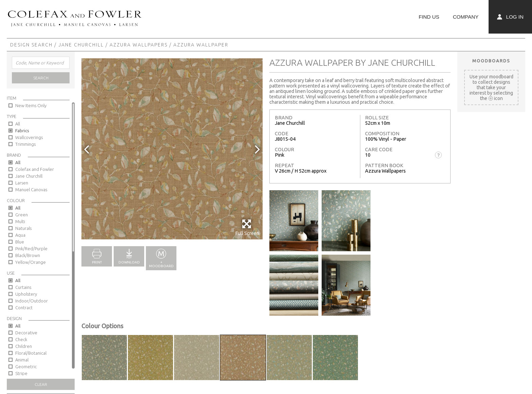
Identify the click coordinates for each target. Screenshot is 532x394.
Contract (24, 307)
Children (23, 346)
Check (21, 339)
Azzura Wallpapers (139, 44)
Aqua (20, 235)
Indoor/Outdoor (31, 300)
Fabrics (22, 130)
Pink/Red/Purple (31, 248)
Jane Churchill (81, 44)
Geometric (26, 366)
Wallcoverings (29, 137)
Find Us (429, 17)
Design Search (31, 44)
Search (41, 78)
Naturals (23, 228)
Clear (41, 384)
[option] (172, 148)
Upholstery (26, 294)
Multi (20, 221)
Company (466, 17)
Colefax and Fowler (34, 169)
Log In (510, 17)
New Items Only (30, 105)
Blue (19, 241)
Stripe (21, 373)
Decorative (26, 332)
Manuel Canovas (31, 189)
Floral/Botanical (30, 353)
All (17, 123)
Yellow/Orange (30, 262)
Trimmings (25, 144)
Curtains (23, 287)
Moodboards (491, 60)
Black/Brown (27, 255)
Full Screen (247, 227)
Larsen (21, 182)
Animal (21, 359)
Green (21, 214)
